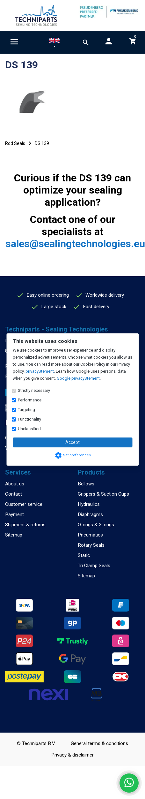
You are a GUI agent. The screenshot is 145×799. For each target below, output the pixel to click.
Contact (13, 494)
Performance (29, 400)
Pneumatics (90, 535)
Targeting (26, 409)
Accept (72, 442)
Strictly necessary (34, 390)
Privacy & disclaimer (72, 755)
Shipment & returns (25, 525)
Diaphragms (90, 514)
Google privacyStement (78, 378)
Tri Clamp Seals (94, 565)
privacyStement (39, 371)
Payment (14, 514)
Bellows (86, 484)
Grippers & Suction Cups (103, 494)
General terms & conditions (99, 743)
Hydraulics (89, 504)
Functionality (29, 419)
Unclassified (29, 428)
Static (84, 555)
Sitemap (13, 535)
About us (14, 484)
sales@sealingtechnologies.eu (75, 244)
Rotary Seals (91, 545)
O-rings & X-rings (96, 525)
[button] (54, 43)
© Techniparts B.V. (36, 743)
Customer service (23, 504)
